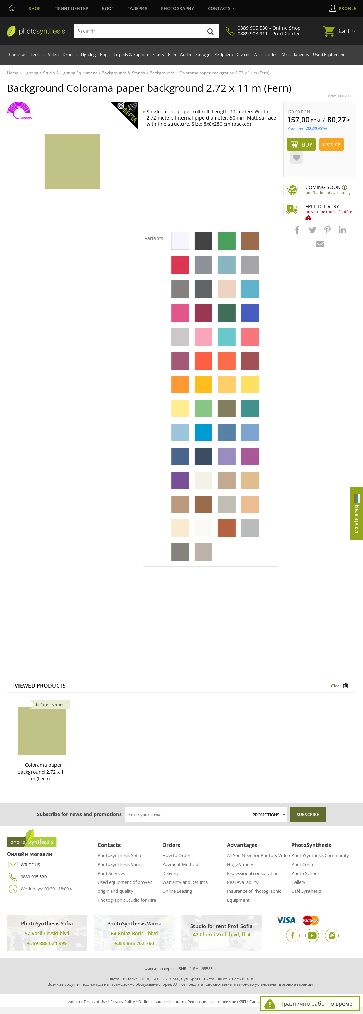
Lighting (88, 55)
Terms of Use (95, 1001)
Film (172, 55)
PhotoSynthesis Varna (120, 864)
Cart (344, 31)
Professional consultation (253, 873)
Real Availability (243, 882)
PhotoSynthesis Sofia (119, 855)
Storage (202, 55)
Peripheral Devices (232, 55)
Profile (347, 8)
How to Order (176, 855)
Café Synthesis (306, 891)
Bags (105, 55)
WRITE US (23, 865)
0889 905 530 (27, 877)
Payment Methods (181, 864)
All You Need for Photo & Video (258, 855)
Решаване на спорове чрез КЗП (217, 1001)
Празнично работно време (315, 1003)
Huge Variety (240, 864)
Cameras (17, 55)
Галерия (137, 8)
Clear (336, 686)
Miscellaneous (295, 55)
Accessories (265, 55)
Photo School (305, 873)
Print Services (111, 873)
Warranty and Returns (185, 882)
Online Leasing (177, 891)
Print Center (303, 864)
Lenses (37, 55)
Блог (108, 8)
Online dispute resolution (161, 1001)
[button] (297, 233)
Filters (158, 55)
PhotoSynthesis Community (320, 855)
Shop (35, 8)
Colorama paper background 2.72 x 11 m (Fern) (41, 772)
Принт (71, 8)
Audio (185, 55)
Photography (177, 8)
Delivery (170, 873)
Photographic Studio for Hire (127, 900)
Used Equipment (329, 55)
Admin (74, 1001)
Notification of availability (328, 192)
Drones (70, 55)
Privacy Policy (122, 1001)
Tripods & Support (131, 55)
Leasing (331, 144)
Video (53, 55)
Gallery (298, 882)
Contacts (219, 8)
